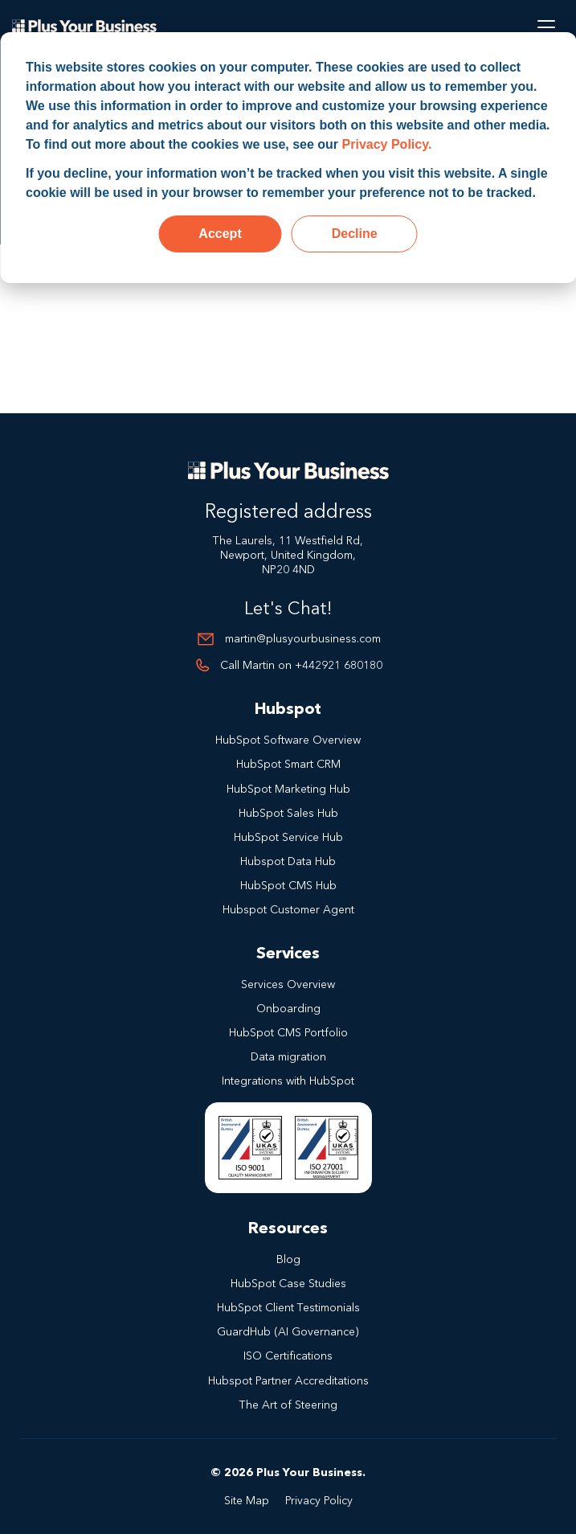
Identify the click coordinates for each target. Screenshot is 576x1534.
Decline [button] (355, 233)
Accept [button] (219, 233)
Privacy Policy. (387, 144)
